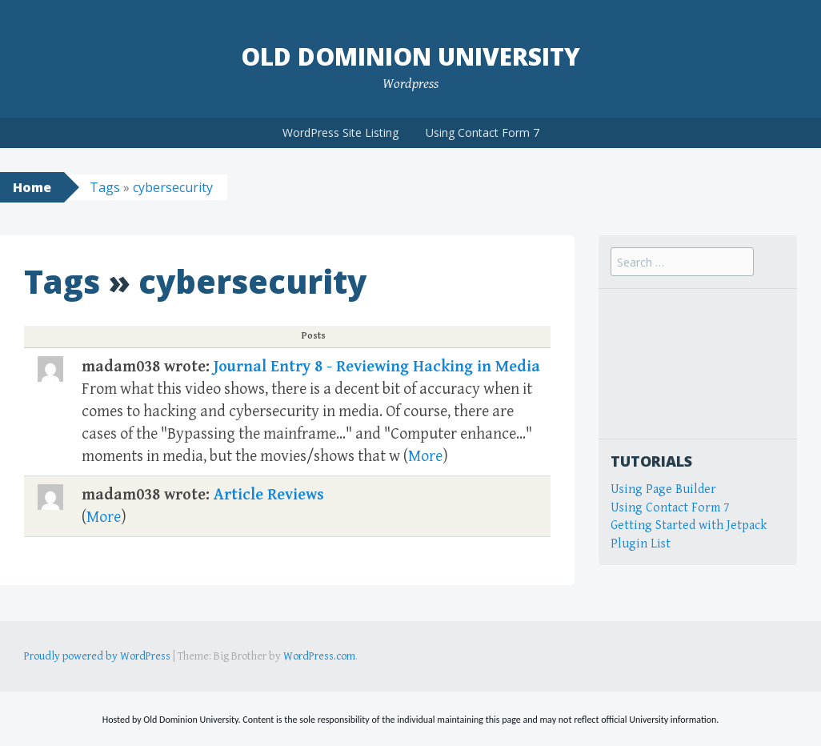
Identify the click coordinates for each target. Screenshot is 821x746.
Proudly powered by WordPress (97, 656)
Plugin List (641, 543)
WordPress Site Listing (340, 132)
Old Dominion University (410, 56)
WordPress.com (319, 656)
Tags (105, 187)
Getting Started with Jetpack (689, 525)
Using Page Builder (663, 489)
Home (32, 187)
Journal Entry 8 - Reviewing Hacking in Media (377, 367)
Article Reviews (269, 495)
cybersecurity (173, 187)
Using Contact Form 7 (482, 132)
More (425, 456)
